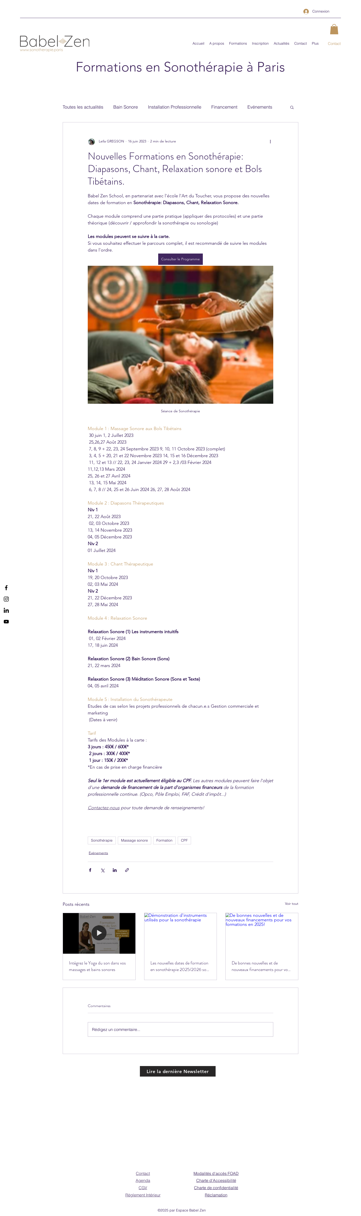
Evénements (259, 107)
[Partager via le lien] (127, 870)
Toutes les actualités (83, 107)
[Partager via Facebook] (90, 870)
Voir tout (291, 903)
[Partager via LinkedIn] (114, 870)
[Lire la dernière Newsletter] (178, 1071)
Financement (224, 107)
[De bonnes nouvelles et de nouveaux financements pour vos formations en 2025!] (262, 933)
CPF (184, 840)
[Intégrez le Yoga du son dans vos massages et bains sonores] (99, 933)
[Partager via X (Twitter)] (102, 870)
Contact (143, 1173)
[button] (334, 29)
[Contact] (334, 43)
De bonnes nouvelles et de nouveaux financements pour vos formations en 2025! (261, 966)
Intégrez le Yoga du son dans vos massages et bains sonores (97, 966)
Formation (164, 840)
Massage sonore (134, 840)
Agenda (143, 1180)
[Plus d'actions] (270, 141)
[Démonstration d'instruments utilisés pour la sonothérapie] (180, 933)
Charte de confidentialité (216, 1187)
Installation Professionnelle (174, 107)
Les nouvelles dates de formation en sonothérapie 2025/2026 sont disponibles (180, 966)
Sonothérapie (102, 840)
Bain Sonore (125, 107)
